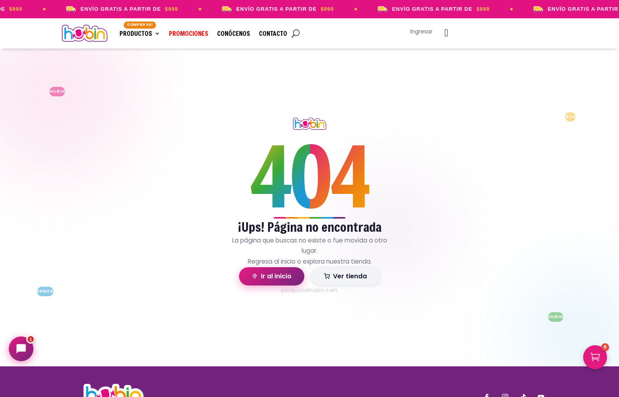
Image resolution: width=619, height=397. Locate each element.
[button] (595, 357)
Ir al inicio (272, 276)
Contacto (273, 33)
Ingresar (421, 32)
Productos (135, 33)
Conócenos (233, 33)
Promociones (188, 33)
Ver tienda (345, 276)
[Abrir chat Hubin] (21, 348)
